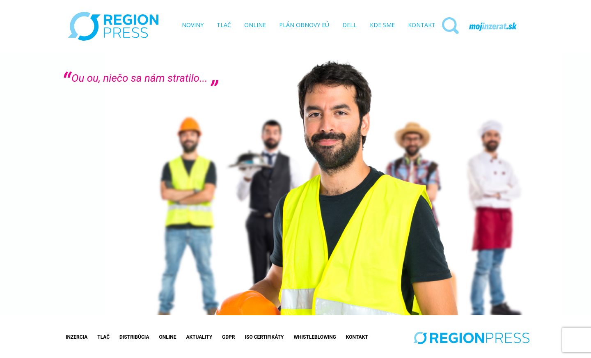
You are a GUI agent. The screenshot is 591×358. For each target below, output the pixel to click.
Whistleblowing (315, 337)
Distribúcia (134, 337)
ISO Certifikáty (264, 337)
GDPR (228, 337)
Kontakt (357, 337)
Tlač (103, 337)
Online (167, 337)
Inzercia (76, 337)
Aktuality (199, 337)
